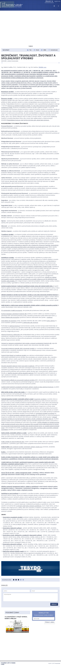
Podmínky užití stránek (8, 662)
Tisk (30, 50)
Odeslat (54, 604)
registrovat (57, 1)
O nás (2, 664)
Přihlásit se (49, 1)
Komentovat (54, 50)
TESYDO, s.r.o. (42, 67)
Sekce (30, 46)
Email (37, 50)
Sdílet (44, 50)
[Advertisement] (30, 24)
